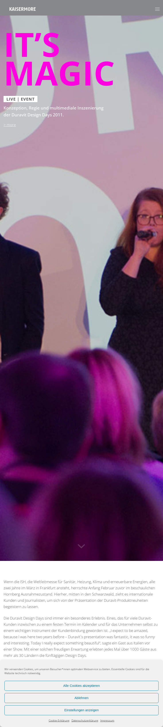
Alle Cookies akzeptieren (81, 685)
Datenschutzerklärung (85, 720)
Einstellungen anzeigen (81, 710)
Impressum (107, 720)
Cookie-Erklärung (59, 720)
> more (10, 124)
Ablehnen (81, 698)
